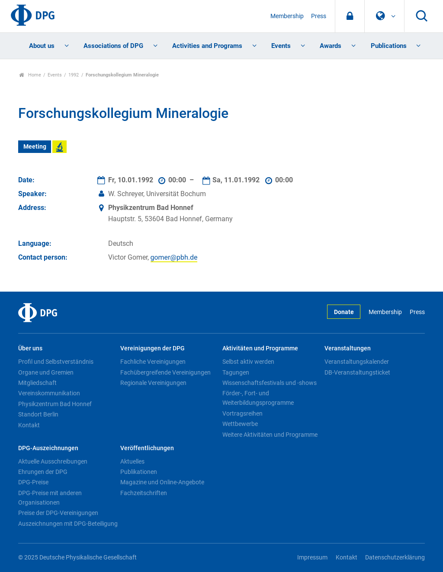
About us (42, 46)
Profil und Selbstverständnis (55, 361)
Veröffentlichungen (147, 448)
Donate (344, 312)
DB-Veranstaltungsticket (357, 372)
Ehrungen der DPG (42, 471)
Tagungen (235, 372)
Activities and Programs (207, 46)
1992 (73, 75)
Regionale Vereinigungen (153, 382)
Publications (389, 46)
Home (30, 75)
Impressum (312, 557)
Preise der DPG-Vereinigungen (58, 512)
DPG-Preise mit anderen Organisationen (50, 497)
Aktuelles (132, 461)
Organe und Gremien (46, 372)
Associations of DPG (113, 46)
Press (318, 16)
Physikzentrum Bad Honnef (55, 403)
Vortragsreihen (242, 413)
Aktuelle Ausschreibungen (52, 461)
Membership (287, 16)
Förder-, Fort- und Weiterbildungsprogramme (258, 398)
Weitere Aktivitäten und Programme (270, 434)
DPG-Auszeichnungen (48, 448)
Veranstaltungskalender (356, 361)
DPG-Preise (33, 482)
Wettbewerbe (240, 423)
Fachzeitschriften (143, 492)
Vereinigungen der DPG (152, 348)
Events (281, 46)
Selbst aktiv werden (248, 361)
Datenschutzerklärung (395, 557)
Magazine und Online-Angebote (162, 482)
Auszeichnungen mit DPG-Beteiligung (68, 523)
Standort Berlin (38, 414)
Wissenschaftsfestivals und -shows (269, 382)
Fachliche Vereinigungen (153, 361)
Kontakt (29, 425)
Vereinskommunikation (49, 393)
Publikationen (138, 471)
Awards (330, 46)
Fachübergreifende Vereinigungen (165, 372)
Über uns (30, 348)
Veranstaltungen (347, 348)
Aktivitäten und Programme (260, 348)
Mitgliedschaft (37, 382)
